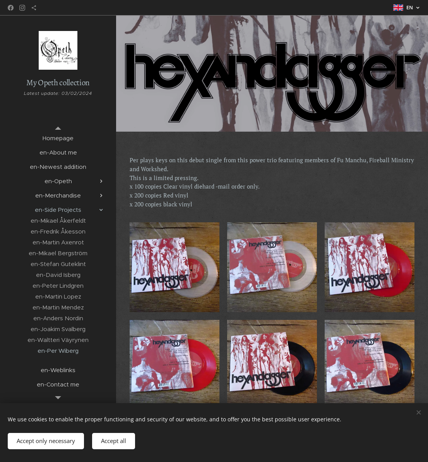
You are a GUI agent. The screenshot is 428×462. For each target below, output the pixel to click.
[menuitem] (58, 138)
